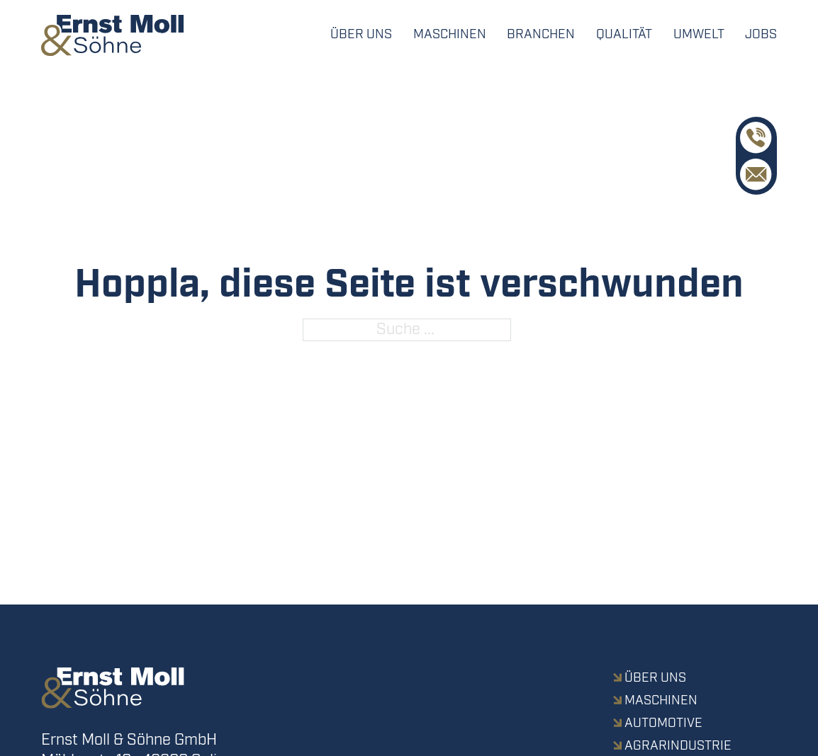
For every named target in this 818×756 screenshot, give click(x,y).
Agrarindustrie (678, 746)
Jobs (761, 34)
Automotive (663, 723)
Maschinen (449, 34)
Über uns (361, 34)
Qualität (624, 34)
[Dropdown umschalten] (541, 35)
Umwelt (698, 34)
